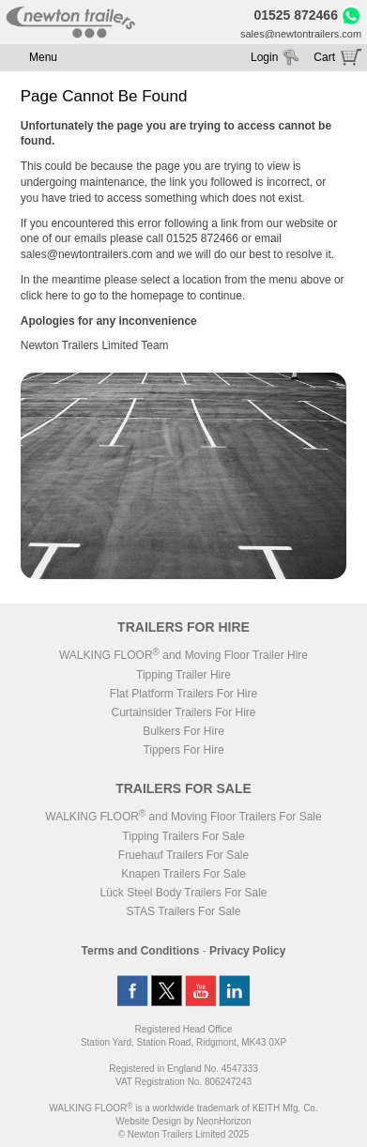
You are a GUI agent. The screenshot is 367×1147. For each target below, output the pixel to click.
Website (148, 1121)
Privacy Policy (247, 950)
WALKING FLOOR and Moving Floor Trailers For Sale (183, 816)
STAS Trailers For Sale (184, 911)
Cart (324, 57)
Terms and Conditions (141, 950)
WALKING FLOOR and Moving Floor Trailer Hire (183, 655)
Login (264, 57)
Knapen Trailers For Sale (183, 873)
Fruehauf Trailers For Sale (183, 855)
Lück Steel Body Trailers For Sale (183, 892)
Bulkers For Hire (183, 731)
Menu (43, 57)
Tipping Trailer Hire (183, 674)
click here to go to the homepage (102, 295)
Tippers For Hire (183, 750)
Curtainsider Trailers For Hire (183, 712)
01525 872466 (295, 15)
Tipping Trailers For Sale (183, 836)
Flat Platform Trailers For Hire (183, 693)
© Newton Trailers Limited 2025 (184, 1134)
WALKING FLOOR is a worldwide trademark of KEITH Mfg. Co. (183, 1108)
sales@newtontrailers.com (300, 33)
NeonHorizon (223, 1121)
